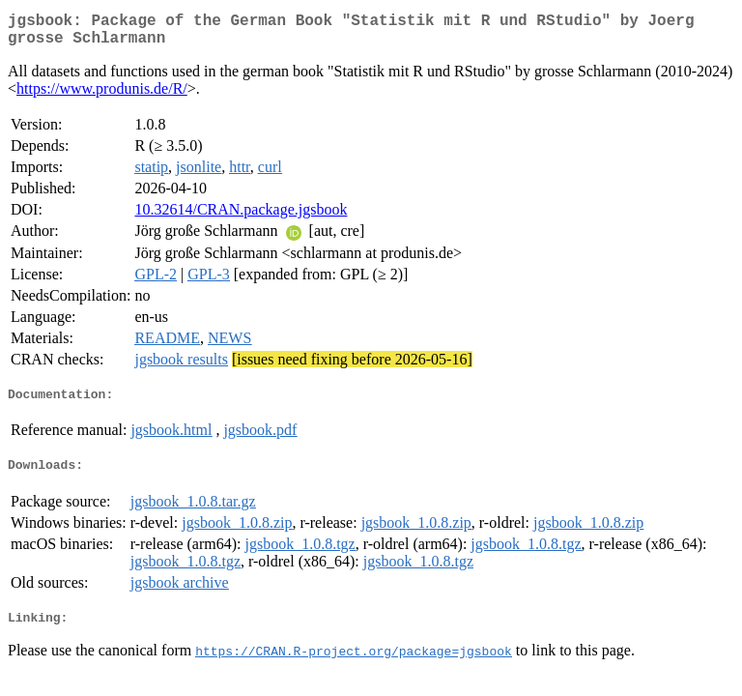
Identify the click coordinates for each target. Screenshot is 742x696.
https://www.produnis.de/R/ (101, 96)
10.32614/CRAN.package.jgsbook (240, 217)
